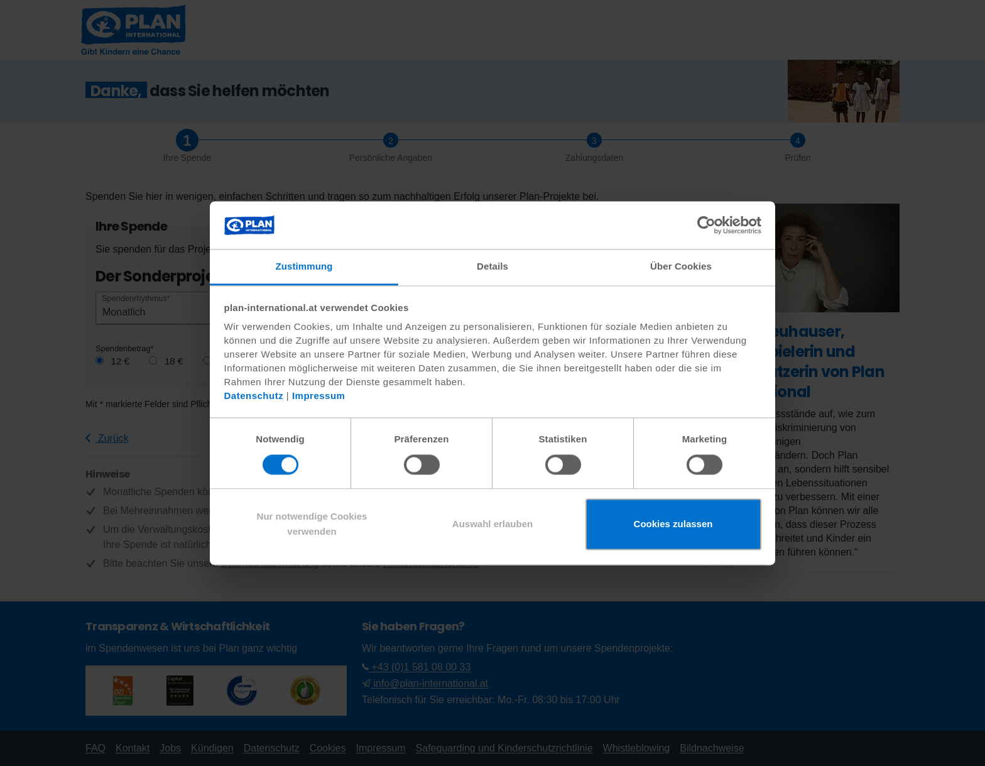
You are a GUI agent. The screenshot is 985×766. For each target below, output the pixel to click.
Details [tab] (492, 266)
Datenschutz (254, 396)
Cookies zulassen (673, 524)
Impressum (319, 396)
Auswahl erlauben (492, 524)
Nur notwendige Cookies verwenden (312, 524)
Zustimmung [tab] (304, 266)
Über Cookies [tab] (681, 266)
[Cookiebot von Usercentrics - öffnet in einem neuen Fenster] (706, 225)
